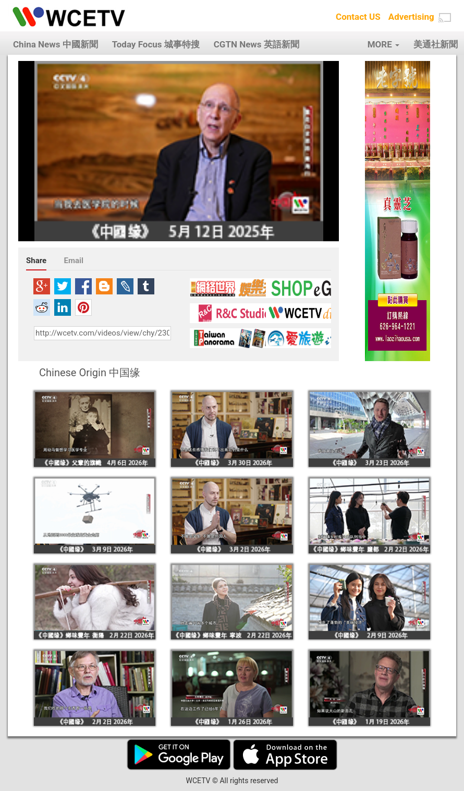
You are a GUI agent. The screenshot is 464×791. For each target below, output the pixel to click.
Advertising (411, 16)
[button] (444, 17)
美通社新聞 (435, 44)
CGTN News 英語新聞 (256, 44)
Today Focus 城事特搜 (156, 44)
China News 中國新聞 (55, 44)
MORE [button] (383, 44)
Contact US (358, 16)
